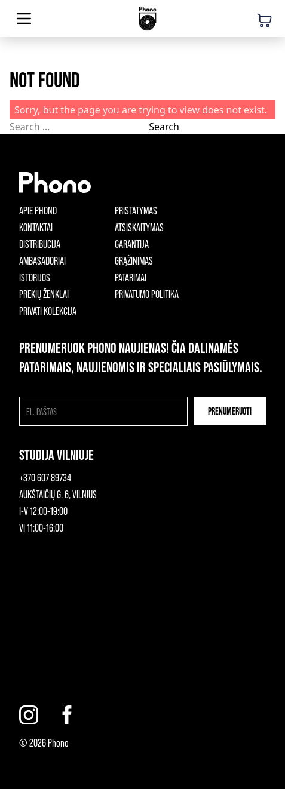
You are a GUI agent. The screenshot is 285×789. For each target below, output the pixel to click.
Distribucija (39, 243)
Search (164, 126)
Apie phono (38, 210)
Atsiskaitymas (139, 227)
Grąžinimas (134, 260)
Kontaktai (36, 227)
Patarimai (130, 277)
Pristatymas (136, 210)
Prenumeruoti (230, 410)
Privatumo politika (147, 293)
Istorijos (34, 277)
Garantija (132, 243)
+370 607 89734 (45, 477)
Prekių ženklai (44, 293)
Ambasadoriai (42, 260)
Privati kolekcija (47, 310)
